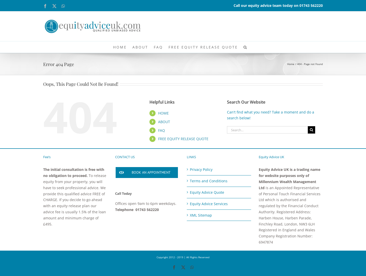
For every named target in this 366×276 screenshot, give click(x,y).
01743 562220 (311, 5)
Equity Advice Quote (207, 192)
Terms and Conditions (208, 180)
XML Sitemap (201, 215)
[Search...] (267, 130)
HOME (163, 113)
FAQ (161, 130)
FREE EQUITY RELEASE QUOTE (183, 138)
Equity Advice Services (209, 203)
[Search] (311, 130)
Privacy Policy (201, 169)
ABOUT (164, 121)
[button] (245, 47)
